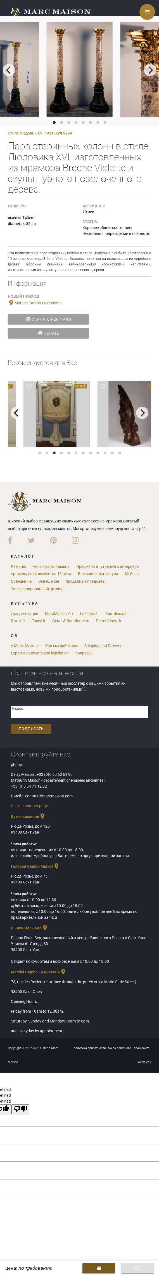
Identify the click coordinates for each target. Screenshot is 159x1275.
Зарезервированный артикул (38, 589)
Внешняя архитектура (98, 573)
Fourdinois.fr (117, 613)
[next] (150, 70)
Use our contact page (29, 806)
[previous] (9, 70)
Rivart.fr (18, 621)
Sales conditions (120, 1048)
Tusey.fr (39, 621)
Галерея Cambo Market (35, 866)
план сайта (142, 1048)
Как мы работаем (61, 646)
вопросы (83, 653)
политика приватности (90, 1048)
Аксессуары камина (51, 566)
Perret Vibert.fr (109, 621)
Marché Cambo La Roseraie (35, 303)
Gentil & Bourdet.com (70, 621)
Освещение (21, 581)
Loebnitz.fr (89, 613)
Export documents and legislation (40, 653)
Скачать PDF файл (49, 319)
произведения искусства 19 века (41, 573)
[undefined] (20, 1109)
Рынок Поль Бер (29, 928)
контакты (144, 1062)
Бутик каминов (28, 816)
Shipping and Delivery (102, 646)
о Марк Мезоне (25, 646)
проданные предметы (86, 581)
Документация (24, 613)
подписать (31, 728)
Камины (18, 566)
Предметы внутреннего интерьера (107, 566)
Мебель (132, 573)
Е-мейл (18, 708)
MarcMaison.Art (59, 613)
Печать (49, 333)
